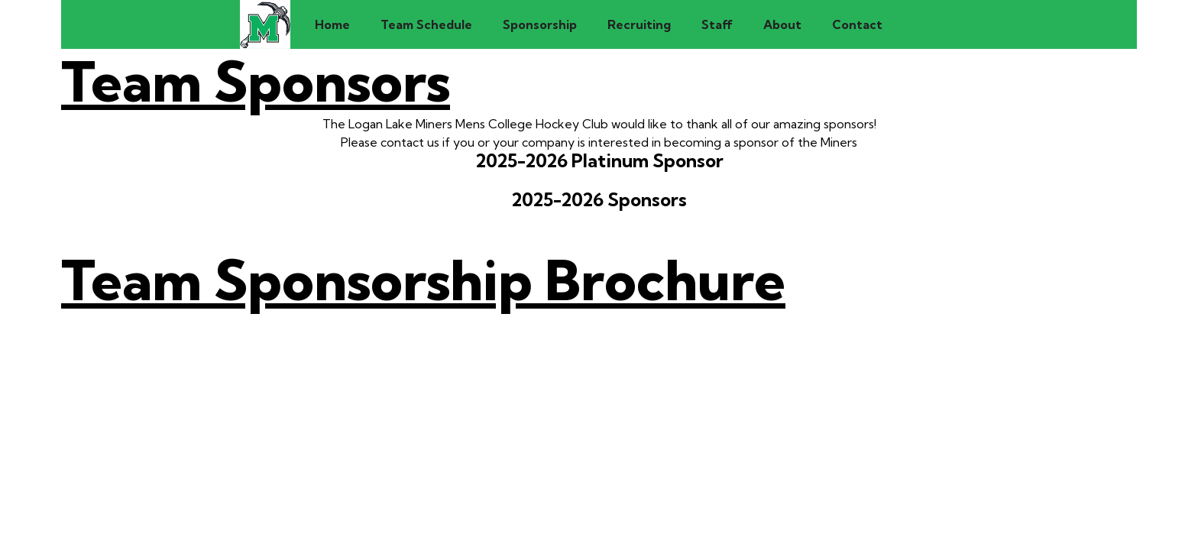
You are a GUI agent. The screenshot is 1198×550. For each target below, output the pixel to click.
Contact (857, 24)
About (782, 24)
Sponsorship (540, 24)
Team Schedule (426, 24)
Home (332, 24)
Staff (717, 24)
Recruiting (639, 24)
